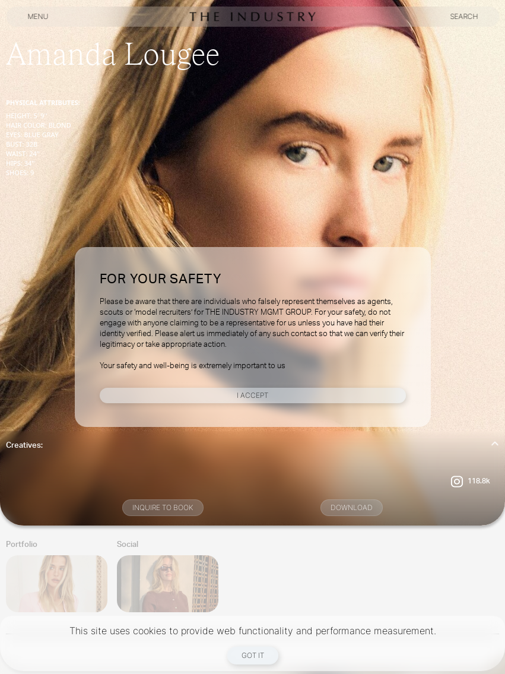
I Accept (252, 395)
